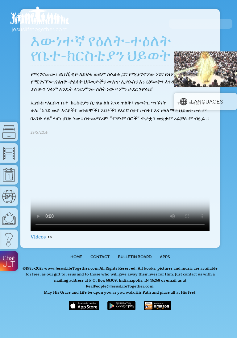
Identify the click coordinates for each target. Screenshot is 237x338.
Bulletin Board (135, 257)
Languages (201, 101)
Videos (38, 237)
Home (76, 257)
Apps (165, 257)
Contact (100, 257)
